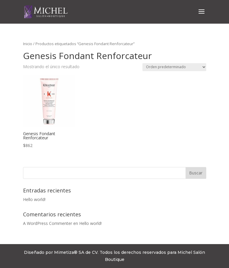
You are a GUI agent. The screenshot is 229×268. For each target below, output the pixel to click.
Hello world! (34, 199)
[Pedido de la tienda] (174, 67)
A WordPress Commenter (47, 223)
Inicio (27, 43)
